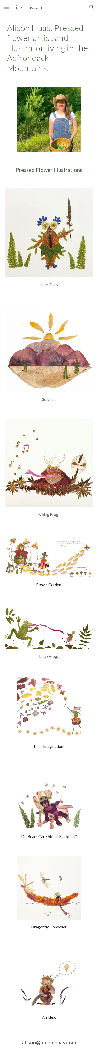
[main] (49, 48)
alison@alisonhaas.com (49, 1042)
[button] (6, 7)
